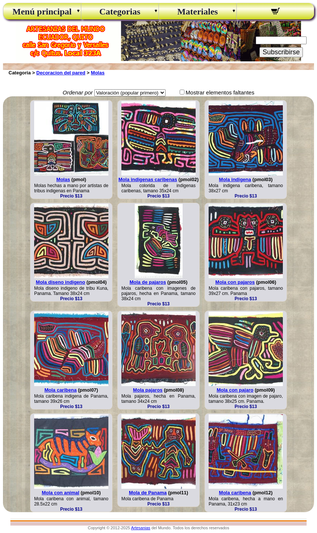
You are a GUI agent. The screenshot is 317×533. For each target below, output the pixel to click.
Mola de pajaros (148, 282)
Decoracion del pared (60, 73)
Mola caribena (61, 390)
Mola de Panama (148, 492)
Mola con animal (60, 492)
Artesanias (140, 528)
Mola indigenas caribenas (147, 179)
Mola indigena (235, 179)
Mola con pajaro (235, 390)
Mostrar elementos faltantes (220, 92)
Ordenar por (78, 92)
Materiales (197, 11)
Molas (98, 73)
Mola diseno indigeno (60, 282)
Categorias (119, 11)
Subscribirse (281, 52)
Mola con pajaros (235, 282)
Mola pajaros (147, 390)
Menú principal (42, 11)
